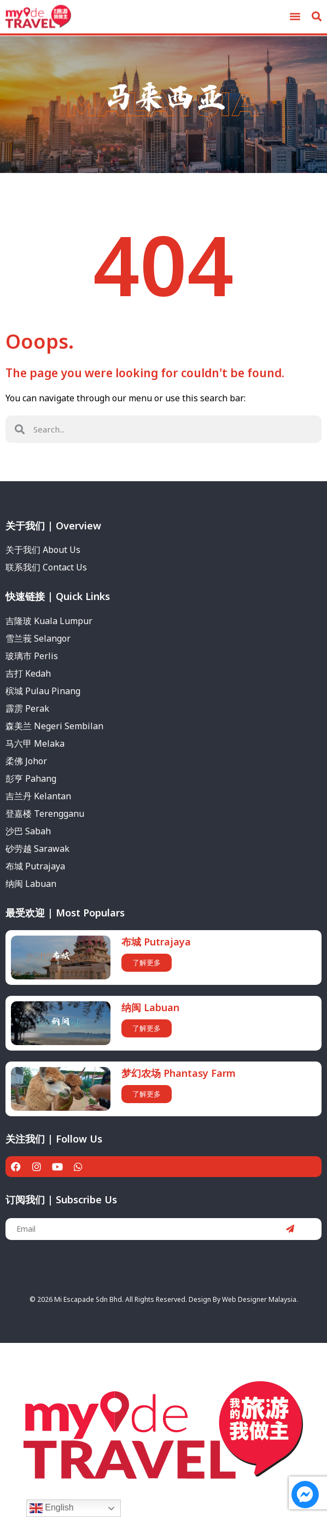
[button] (294, 14)
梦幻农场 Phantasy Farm (178, 1073)
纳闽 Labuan (150, 1007)
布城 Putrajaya (156, 941)
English (52, 1508)
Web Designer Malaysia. (260, 1299)
